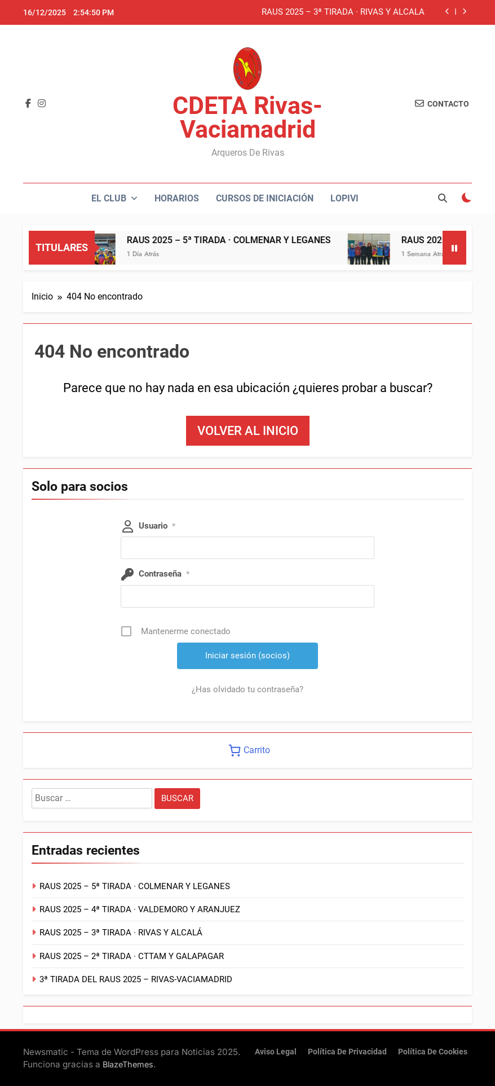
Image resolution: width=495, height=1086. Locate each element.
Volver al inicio (247, 431)
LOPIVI (344, 198)
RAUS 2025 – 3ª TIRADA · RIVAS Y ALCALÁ (343, 12)
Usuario (157, 526)
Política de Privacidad (347, 1052)
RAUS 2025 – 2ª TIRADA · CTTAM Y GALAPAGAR (131, 956)
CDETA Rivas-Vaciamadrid (247, 117)
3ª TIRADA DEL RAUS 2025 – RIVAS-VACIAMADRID (135, 979)
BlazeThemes (128, 1064)
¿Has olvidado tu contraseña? (247, 689)
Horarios (176, 198)
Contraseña (164, 574)
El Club (108, 198)
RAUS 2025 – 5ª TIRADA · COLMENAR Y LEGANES (242, 240)
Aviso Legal (276, 1052)
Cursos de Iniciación (264, 198)
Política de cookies (432, 1052)
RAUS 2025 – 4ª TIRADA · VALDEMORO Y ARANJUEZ (139, 909)
